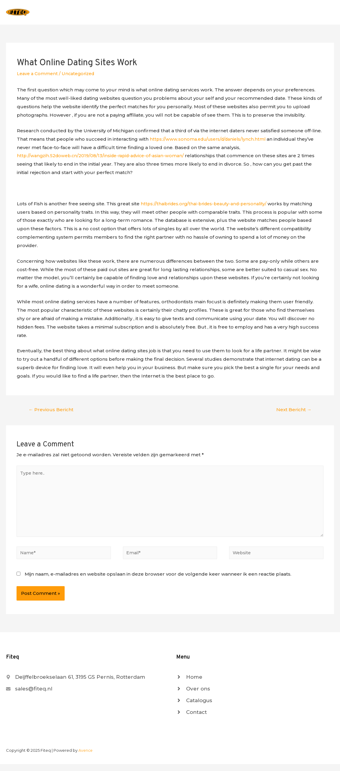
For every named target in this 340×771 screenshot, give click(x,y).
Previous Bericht (52, 412)
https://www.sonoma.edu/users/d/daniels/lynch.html (210, 141)
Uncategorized (81, 76)
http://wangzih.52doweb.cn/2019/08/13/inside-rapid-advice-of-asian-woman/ (104, 158)
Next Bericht (293, 412)
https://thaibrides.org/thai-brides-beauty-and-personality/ (207, 206)
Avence (85, 757)
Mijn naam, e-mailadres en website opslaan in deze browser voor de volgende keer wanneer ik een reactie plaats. (158, 581)
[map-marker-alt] (75, 684)
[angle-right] (189, 684)
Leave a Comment (38, 76)
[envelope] (29, 696)
